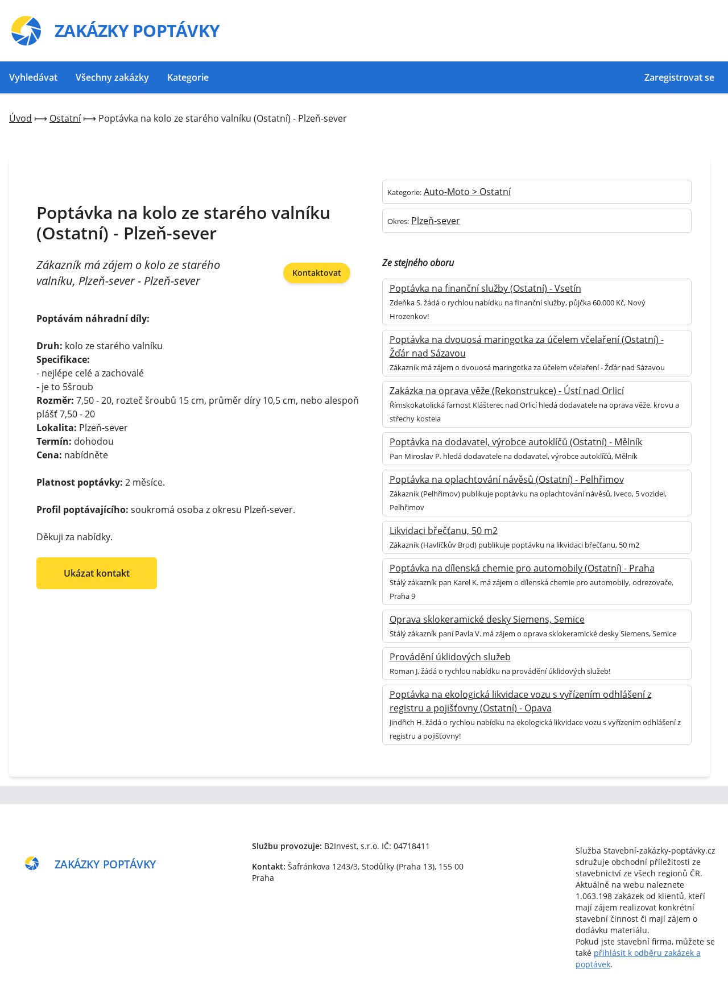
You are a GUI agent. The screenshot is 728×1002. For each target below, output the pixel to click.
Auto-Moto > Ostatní (467, 191)
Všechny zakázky (112, 77)
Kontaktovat (316, 272)
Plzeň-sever (435, 220)
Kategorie (188, 77)
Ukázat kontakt (97, 573)
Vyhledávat (33, 77)
